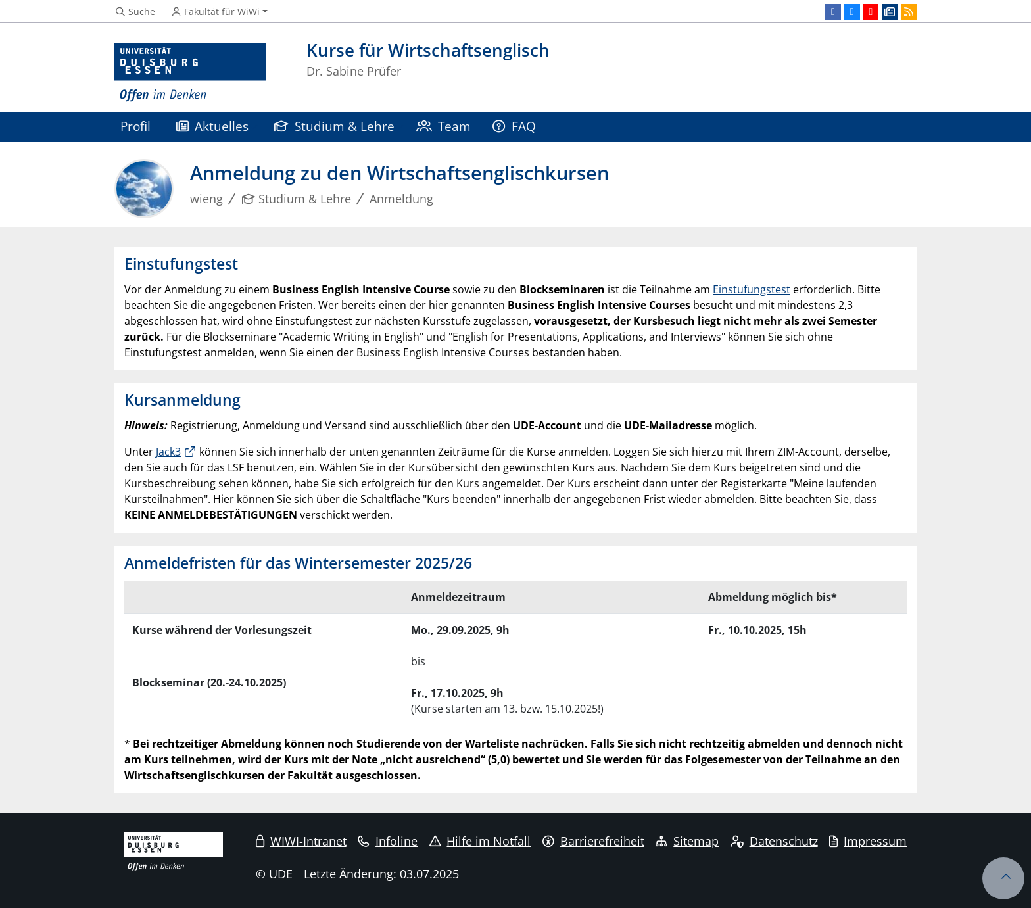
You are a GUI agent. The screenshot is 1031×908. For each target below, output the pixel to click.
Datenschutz (774, 841)
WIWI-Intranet (301, 841)
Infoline (388, 841)
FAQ (514, 126)
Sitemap (687, 841)
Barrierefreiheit (593, 841)
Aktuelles (212, 126)
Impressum (868, 841)
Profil (135, 126)
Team (443, 126)
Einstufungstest (751, 289)
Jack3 (168, 451)
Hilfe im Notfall (480, 841)
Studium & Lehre (334, 126)
